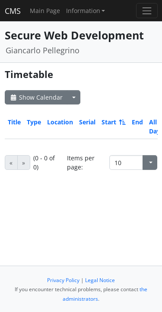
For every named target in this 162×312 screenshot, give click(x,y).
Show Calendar (36, 97)
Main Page (45, 10)
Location (60, 122)
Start (113, 122)
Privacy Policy (63, 280)
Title (14, 122)
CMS (13, 11)
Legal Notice (100, 280)
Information (83, 10)
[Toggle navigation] (146, 10)
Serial (87, 122)
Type (34, 122)
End (137, 122)
